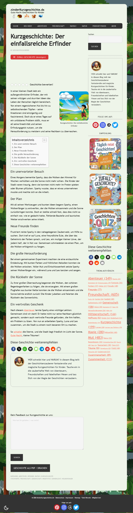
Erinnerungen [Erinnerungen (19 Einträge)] (104, 283)
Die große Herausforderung (26, 154)
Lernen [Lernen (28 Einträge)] (100, 327)
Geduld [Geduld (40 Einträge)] (109, 299)
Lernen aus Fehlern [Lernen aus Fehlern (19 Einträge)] (113, 327)
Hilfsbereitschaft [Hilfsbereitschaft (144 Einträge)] (102, 314)
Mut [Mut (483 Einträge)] (95, 337)
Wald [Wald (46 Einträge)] (115, 348)
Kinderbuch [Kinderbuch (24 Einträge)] (116, 318)
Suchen (91, 34)
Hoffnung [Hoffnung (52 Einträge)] (94, 317)
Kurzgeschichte (47, 477)
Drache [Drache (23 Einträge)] (116, 279)
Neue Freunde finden (23, 151)
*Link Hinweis (86, 498)
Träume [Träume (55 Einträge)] (94, 348)
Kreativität (46, 479)
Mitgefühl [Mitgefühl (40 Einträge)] (111, 332)
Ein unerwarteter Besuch (25, 144)
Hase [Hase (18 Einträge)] (115, 307)
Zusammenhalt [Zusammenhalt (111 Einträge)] (100, 359)
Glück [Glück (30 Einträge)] (98, 307)
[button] (13, 349)
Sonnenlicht (56, 479)
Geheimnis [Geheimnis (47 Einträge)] (95, 302)
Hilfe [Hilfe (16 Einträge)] (109, 311)
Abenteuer (29, 310)
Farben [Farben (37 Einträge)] (93, 286)
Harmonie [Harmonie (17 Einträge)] (107, 307)
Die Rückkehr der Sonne (25, 158)
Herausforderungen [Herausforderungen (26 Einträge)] (97, 310)
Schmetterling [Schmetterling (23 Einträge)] (109, 342)
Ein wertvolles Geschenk (25, 161)
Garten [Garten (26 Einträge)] (99, 299)
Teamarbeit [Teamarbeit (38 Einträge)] (104, 345)
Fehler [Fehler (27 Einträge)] (103, 286)
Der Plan (18, 147)
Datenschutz (60, 498)
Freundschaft (25, 479)
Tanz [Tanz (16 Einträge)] (94, 345)
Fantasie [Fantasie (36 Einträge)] (116, 282)
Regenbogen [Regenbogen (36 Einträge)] (95, 342)
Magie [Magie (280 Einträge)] (96, 332)
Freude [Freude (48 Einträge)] (113, 286)
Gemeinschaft (36, 479)
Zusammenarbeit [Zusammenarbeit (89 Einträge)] (99, 354)
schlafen (18, 332)
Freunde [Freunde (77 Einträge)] (95, 289)
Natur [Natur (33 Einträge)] (108, 338)
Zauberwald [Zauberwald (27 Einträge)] (104, 352)
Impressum (69, 498)
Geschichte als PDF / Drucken (30, 468)
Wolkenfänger (67, 479)
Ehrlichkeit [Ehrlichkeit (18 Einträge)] (93, 283)
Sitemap (77, 498)
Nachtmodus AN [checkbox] (6, 507)
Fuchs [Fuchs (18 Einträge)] (91, 299)
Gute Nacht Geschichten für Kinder (28, 14)
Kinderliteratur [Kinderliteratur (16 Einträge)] (94, 323)
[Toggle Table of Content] (43, 140)
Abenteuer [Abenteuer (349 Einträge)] (100, 278)
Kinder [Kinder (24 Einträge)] (106, 318)
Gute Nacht (16, 335)
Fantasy (37, 477)
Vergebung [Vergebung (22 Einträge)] (105, 348)
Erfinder (31, 477)
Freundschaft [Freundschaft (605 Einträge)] (103, 294)
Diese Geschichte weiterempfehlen (30, 164)
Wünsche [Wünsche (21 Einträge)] (92, 352)
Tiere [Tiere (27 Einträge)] (115, 345)
